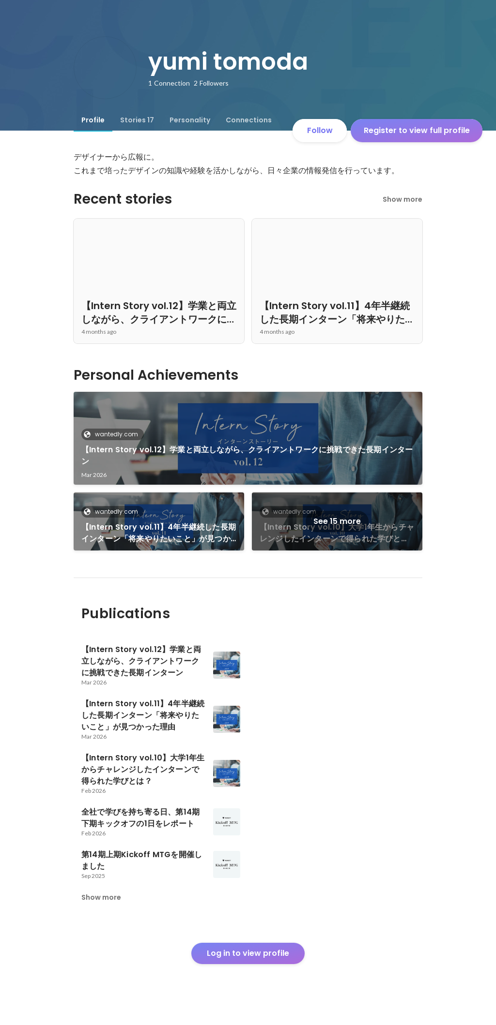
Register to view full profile (417, 130)
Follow (320, 130)
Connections (249, 120)
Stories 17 (137, 120)
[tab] (93, 120)
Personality (190, 120)
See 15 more (337, 521)
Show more (402, 199)
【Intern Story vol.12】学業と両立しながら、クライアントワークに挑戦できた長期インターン (247, 455)
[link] (248, 438)
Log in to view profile (248, 953)
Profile (93, 120)
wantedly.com (113, 434)
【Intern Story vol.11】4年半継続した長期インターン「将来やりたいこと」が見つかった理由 (158, 533)
